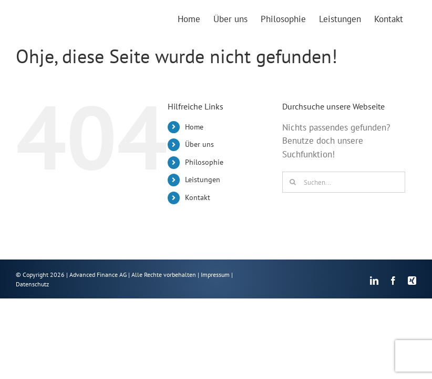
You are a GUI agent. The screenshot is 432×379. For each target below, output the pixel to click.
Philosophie (204, 162)
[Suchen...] (343, 182)
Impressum (215, 274)
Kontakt (197, 197)
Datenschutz (32, 284)
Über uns (199, 144)
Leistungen (202, 179)
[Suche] (292, 182)
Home (194, 127)
